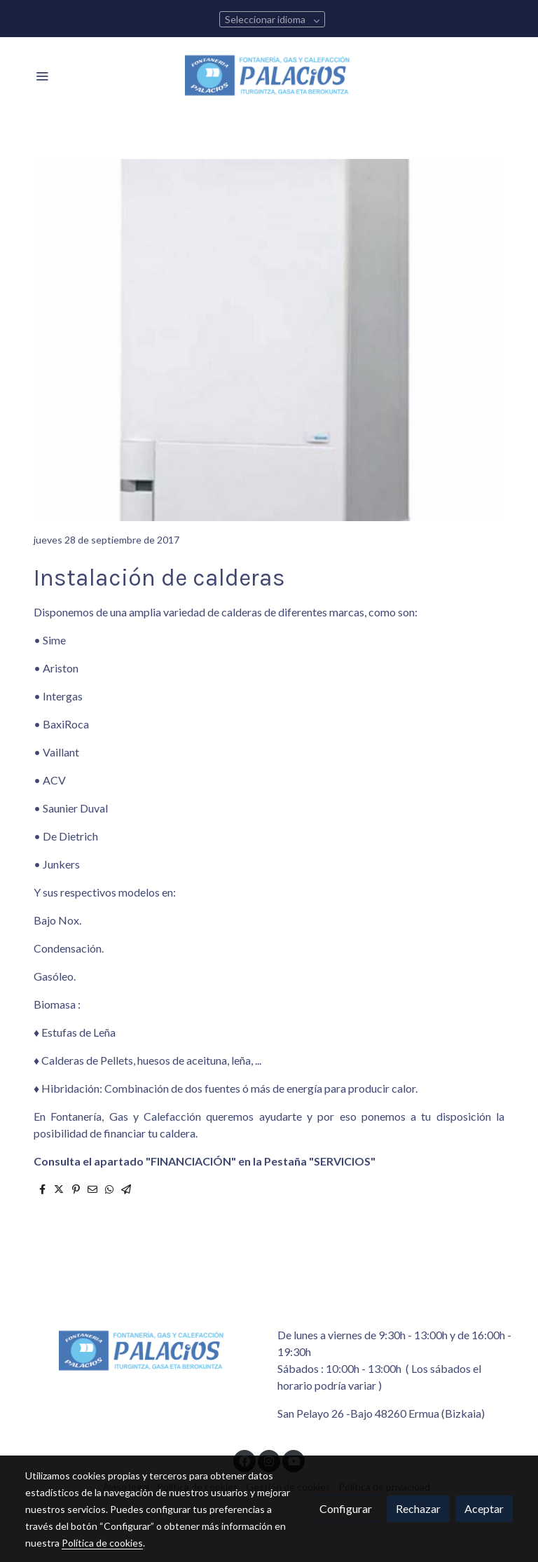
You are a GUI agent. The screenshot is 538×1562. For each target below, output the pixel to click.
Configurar (345, 1508)
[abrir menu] (42, 76)
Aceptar (484, 1508)
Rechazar (418, 1508)
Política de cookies (102, 1543)
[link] (269, 75)
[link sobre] (143, 1351)
